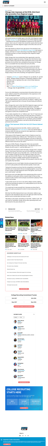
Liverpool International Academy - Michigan (26, 334)
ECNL (6, 10)
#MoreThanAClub (17, 86)
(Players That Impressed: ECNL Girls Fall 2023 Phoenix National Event (23, 125)
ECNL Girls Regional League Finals (26, 50)
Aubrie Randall (21, 326)
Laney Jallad (20, 332)
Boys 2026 (33, 302)
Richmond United (21, 371)
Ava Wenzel (20, 345)
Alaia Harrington (21, 338)
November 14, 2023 (30, 88)
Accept (7, 444)
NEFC (18, 365)
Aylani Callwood (21, 320)
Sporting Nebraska (21, 377)
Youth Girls (20, 233)
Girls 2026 (33, 298)
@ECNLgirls (15, 77)
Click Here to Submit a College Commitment (24, 306)
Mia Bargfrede (20, 363)
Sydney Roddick (21, 357)
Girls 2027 (14, 298)
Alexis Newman (21, 369)
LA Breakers (20, 359)
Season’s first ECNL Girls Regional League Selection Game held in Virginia (36, 229)
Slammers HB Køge (21, 328)
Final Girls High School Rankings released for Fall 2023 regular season (24, 229)
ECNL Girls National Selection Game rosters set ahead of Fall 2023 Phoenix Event (36, 245)
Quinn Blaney (20, 375)
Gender (15, 317)
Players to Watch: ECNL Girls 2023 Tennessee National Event (10, 229)
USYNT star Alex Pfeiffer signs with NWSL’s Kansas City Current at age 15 (23, 245)
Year (21, 317)
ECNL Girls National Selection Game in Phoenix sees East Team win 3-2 (10, 245)
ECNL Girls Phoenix (23, 129)
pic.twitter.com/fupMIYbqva (30, 86)
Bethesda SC (20, 322)
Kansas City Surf (21, 353)
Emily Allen (20, 351)
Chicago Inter (13, 39)
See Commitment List (24, 382)
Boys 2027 (14, 302)
